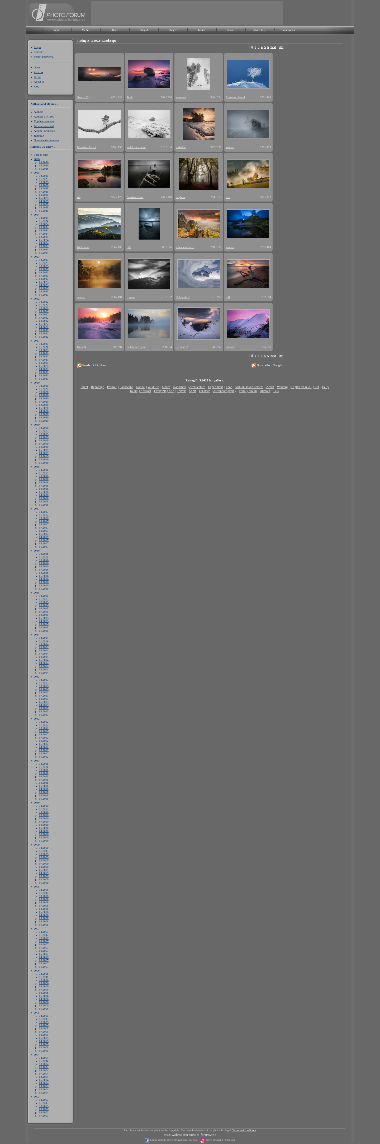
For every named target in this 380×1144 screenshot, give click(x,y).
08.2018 (44, 482)
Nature (140, 387)
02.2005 (44, 1047)
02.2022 (44, 333)
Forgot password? (44, 56)
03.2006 (44, 1002)
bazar (230, 29)
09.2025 (44, 185)
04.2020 (44, 411)
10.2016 (44, 560)
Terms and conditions (244, 1130)
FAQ (36, 86)
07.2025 (44, 191)
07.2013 (44, 695)
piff (129, 247)
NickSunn (83, 247)
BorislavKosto (135, 197)
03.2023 (44, 288)
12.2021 (44, 343)
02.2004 (44, 1089)
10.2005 (44, 1022)
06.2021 (44, 362)
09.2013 (44, 689)
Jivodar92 (82, 97)
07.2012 (44, 737)
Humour (265, 391)
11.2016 (43, 556)
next (273, 47)
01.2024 (44, 252)
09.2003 (44, 1109)
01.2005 (44, 1050)
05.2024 (44, 239)
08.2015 (44, 608)
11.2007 (43, 934)
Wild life (153, 387)
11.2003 (43, 1102)
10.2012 (44, 728)
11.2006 (43, 976)
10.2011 (43, 770)
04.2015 (44, 621)
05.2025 (44, 197)
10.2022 (44, 308)
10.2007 (44, 938)
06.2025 (44, 194)
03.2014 (44, 666)
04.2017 (44, 537)
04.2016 (44, 579)
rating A (143, 29)
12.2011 (43, 763)
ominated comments (46, 140)
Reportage (97, 387)
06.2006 (44, 992)
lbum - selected (44, 126)
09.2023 (44, 269)
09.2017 (44, 521)
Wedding (282, 387)
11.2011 (43, 766)
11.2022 (43, 304)
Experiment (215, 387)
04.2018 (44, 495)
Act (316, 387)
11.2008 (43, 892)
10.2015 (44, 602)
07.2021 (44, 359)
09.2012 (44, 731)
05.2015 (44, 617)
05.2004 (44, 1079)
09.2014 (44, 647)
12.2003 (44, 1099)
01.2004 (44, 1092)
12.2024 (44, 217)
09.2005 (44, 1025)
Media (85, 29)
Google (277, 365)
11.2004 (43, 1060)
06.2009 (44, 866)
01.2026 (44, 168)
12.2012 (44, 721)
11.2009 (43, 850)
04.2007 (44, 957)
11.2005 (43, 1018)
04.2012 (44, 747)
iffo (228, 197)
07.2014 (44, 653)
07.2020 (44, 401)
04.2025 (44, 201)
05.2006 (44, 995)
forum (201, 29)
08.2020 (44, 398)
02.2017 (44, 543)
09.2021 (44, 353)
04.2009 (44, 873)
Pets (276, 391)
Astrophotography (224, 391)
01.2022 (44, 336)
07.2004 (44, 1073)
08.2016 (44, 566)
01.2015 (44, 630)
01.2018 (44, 504)
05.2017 (44, 533)
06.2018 (44, 488)
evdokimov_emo (136, 147)
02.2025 (44, 207)
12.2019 (44, 427)
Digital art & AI (301, 387)
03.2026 (44, 162)
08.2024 (44, 230)
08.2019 (44, 440)
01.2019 (44, 462)
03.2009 (44, 876)
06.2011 (43, 782)
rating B (172, 29)
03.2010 (44, 834)
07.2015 (44, 611)
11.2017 (43, 514)
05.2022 (44, 323)
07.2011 (43, 779)
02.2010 (44, 837)
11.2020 (43, 388)
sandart (230, 147)
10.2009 (44, 854)
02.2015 (44, 627)
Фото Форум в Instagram (220, 1139)
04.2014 (44, 663)
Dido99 (81, 346)
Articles (38, 72)
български (288, 29)
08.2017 (44, 524)
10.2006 (44, 980)
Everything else (164, 391)
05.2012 (44, 743)
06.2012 (44, 740)
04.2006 (44, 999)
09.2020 (44, 395)
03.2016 (44, 582)
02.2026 (44, 165)
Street (84, 387)
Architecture (197, 387)
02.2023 (44, 291)
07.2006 (44, 989)
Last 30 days (41, 154)
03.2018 (44, 498)
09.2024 (44, 227)
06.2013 (44, 698)
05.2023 (44, 281)
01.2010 (44, 840)
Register (39, 51)
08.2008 (44, 902)
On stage (204, 391)
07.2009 (44, 863)
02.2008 (44, 921)
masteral (181, 97)
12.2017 (44, 511)
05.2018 (44, 491)
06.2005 (44, 1034)
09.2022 (44, 311)
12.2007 (44, 931)
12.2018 (44, 469)
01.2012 (44, 756)
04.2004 (44, 1083)
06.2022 (44, 320)
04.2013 (44, 705)
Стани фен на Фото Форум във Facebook (173, 1139)
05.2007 (44, 953)
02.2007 (44, 963)
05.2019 (44, 449)
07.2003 (44, 1115)
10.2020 (44, 392)
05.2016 (44, 575)
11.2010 (43, 808)
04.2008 (44, 915)
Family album (248, 391)
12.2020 (44, 385)
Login (37, 47)
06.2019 (44, 446)
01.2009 (44, 882)
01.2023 (44, 294)
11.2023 (43, 262)
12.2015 (44, 595)
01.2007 (44, 966)
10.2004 (44, 1064)
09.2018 (44, 479)
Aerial (270, 387)
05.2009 (44, 869)
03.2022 (44, 330)
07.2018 (44, 485)
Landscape (126, 387)
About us (39, 81)
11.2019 (43, 430)
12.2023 (44, 259)
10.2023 (44, 266)
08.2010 (44, 818)
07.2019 (44, 443)
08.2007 (44, 944)
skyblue (180, 197)
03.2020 (44, 414)
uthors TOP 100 (44, 116)
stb (78, 197)
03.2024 (44, 246)
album (114, 29)
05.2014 (44, 659)
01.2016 (44, 588)
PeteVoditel (183, 296)
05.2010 (44, 827)
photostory (259, 29)
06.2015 (44, 614)
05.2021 (44, 365)
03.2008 (44, 918)
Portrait (112, 387)
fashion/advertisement (249, 387)
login (57, 29)
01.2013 (44, 714)
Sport (192, 391)
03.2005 (44, 1044)
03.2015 (44, 624)
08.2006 (44, 986)
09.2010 (44, 815)
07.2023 (44, 275)
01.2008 (44, 924)
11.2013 (43, 682)
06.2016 (44, 572)
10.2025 (44, 182)
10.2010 (44, 812)
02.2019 (44, 459)
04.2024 (44, 243)
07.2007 (44, 947)
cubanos (230, 346)
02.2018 (44, 501)
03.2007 (44, 960)
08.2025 (44, 188)
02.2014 (44, 669)
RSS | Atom (99, 365)
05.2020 (44, 407)
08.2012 (44, 734)
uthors (38, 111)
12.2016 (44, 553)
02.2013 (44, 711)
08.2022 (44, 314)
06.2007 (44, 950)
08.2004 (44, 1070)
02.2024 (44, 249)
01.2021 (44, 378)
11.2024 (43, 220)
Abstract (145, 391)
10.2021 (44, 350)
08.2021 (44, 356)
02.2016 (44, 585)
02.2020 (44, 417)
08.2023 (44, 272)
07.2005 (44, 1031)
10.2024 (44, 224)
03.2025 (44, 204)
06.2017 (44, 530)
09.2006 (44, 983)
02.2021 (44, 375)
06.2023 (44, 278)
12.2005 (44, 1015)
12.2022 (44, 301)
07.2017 (44, 527)
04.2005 (44, 1041)
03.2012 (44, 750)
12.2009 (44, 847)
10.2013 (44, 686)
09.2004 (44, 1067)
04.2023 (44, 285)
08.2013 (44, 692)
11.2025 (43, 178)
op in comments (44, 121)
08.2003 (44, 1112)
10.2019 (44, 434)
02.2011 (43, 795)
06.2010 (44, 824)
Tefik (130, 97)
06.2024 (44, 236)
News (37, 67)
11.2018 (43, 472)
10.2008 (44, 896)
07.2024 (44, 233)
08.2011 (43, 776)
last (281, 47)
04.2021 (44, 369)
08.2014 (44, 650)
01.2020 (44, 420)
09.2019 (44, 437)
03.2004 (44, 1086)
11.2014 (43, 640)
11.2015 (43, 598)
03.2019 (44, 456)
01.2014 (44, 672)
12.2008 (44, 889)
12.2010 (44, 805)
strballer (181, 147)
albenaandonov (185, 247)
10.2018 (44, 476)
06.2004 (44, 1076)
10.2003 (44, 1106)
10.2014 (44, 644)
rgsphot (131, 296)
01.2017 (44, 546)
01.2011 (43, 798)
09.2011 (43, 773)
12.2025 (44, 175)
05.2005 (44, 1037)
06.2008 (44, 908)
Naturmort (179, 387)
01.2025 (44, 210)
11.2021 (43, 346)
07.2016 (44, 569)
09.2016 (44, 563)
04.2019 (44, 453)
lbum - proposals (44, 130)
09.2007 (44, 941)
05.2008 (44, 911)
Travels (181, 391)
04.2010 (44, 831)
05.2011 (43, 785)
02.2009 (44, 879)
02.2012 (44, 753)
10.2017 (44, 518)
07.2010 (44, 821)
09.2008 (44, 899)
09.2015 (44, 605)
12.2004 (44, 1057)
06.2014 (44, 656)
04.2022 (44, 327)
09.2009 (44, 857)
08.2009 (44, 860)
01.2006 (44, 1008)
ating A (39, 135)
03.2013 (44, 708)
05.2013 (44, 701)
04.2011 (43, 789)
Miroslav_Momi (235, 97)
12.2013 (44, 679)
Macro (166, 387)
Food (229, 387)
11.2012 (43, 724)
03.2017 (44, 540)
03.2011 (43, 792)
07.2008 (44, 905)
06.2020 (44, 404)
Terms (37, 76)
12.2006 (44, 973)
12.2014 (44, 637)
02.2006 (44, 1005)
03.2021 (44, 372)
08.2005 (44, 1028)
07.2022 (44, 317)
